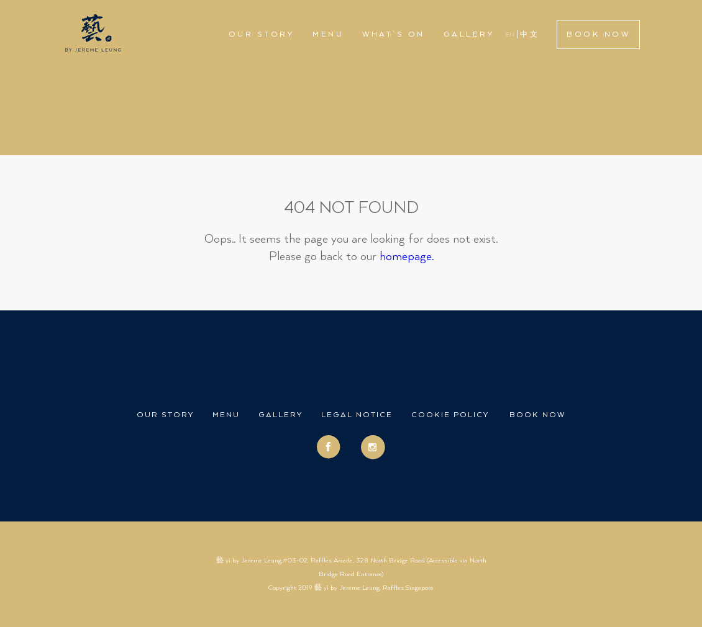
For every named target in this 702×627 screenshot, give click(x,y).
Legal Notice (357, 415)
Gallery (469, 34)
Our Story (261, 34)
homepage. (407, 257)
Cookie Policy (450, 415)
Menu (328, 34)
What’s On (393, 34)
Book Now (598, 34)
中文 (529, 34)
